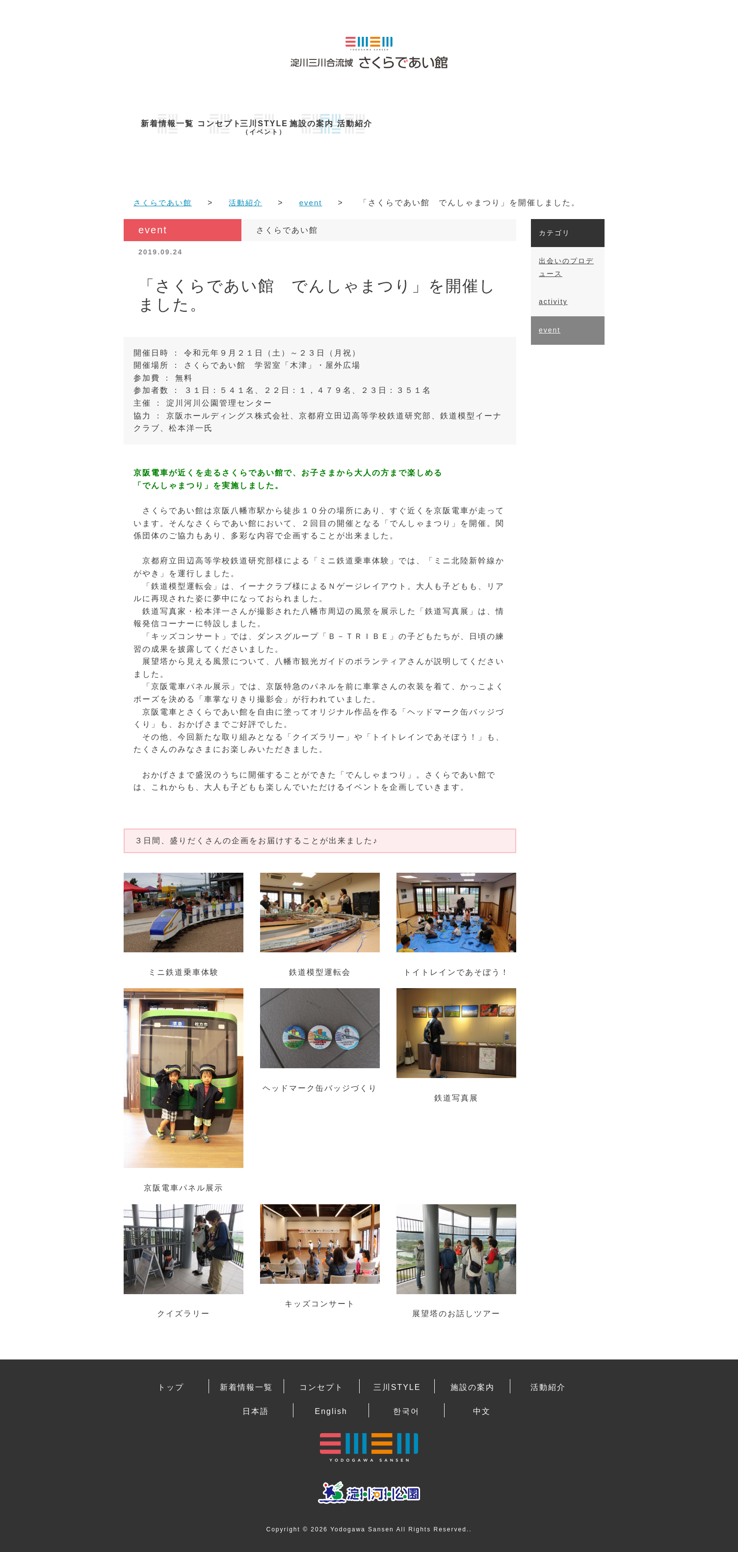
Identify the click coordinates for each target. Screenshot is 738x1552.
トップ (171, 1385)
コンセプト (271, 123)
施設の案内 (467, 123)
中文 (482, 1407)
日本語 (255, 1407)
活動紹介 (565, 123)
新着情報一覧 (172, 123)
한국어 (406, 1407)
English (331, 1407)
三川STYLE (369, 127)
